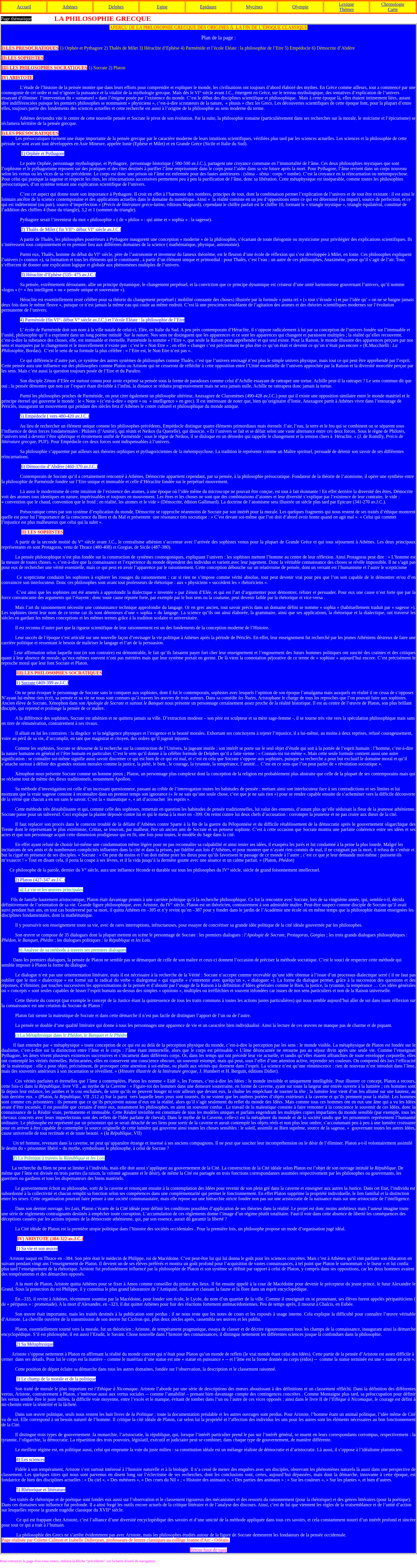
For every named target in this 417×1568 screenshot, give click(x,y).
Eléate (132, 319)
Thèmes (346, 9)
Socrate (28, 682)
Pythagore (54, 153)
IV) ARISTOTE (33, 1238)
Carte (393, 9)
